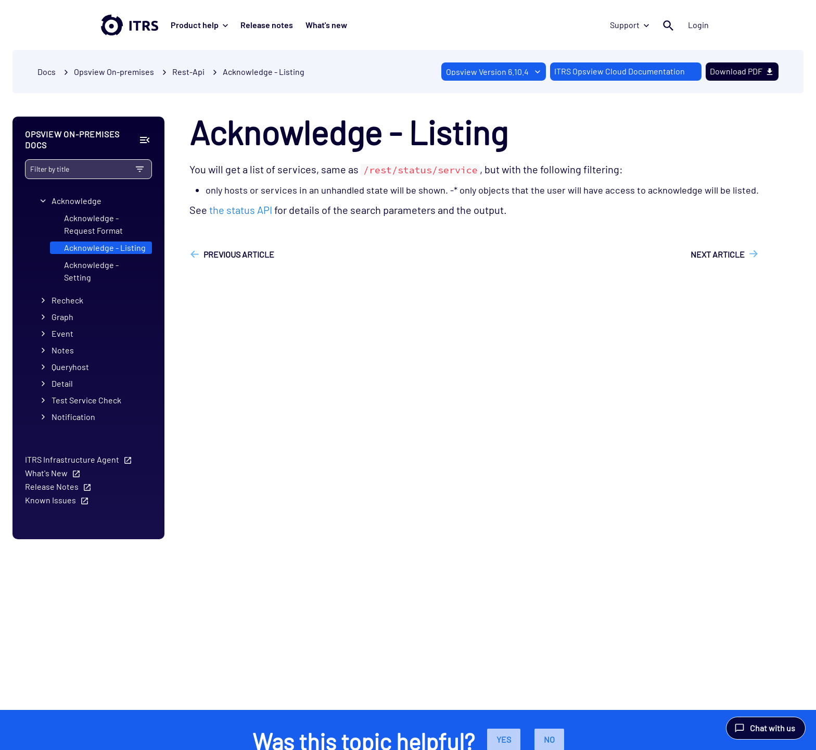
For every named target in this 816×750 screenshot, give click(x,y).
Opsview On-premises (114, 72)
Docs (46, 72)
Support (629, 25)
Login (698, 25)
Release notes (266, 25)
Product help (199, 25)
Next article (718, 254)
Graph (62, 317)
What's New (46, 473)
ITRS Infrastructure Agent (72, 459)
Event (62, 333)
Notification (73, 417)
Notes (63, 350)
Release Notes (52, 486)
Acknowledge (76, 201)
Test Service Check (86, 400)
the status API (240, 210)
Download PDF (742, 71)
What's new (326, 25)
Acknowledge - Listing (263, 72)
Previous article (238, 254)
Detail (62, 383)
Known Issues (50, 500)
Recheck (67, 300)
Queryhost (70, 367)
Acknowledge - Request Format (93, 224)
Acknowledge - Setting (91, 271)
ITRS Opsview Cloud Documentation (619, 71)
